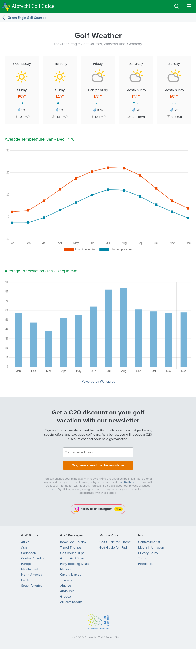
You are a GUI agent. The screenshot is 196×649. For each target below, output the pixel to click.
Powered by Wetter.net (98, 381)
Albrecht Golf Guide (33, 6)
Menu (189, 6)
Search (177, 6)
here (54, 489)
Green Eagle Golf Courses (27, 17)
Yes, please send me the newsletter (98, 465)
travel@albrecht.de (129, 482)
